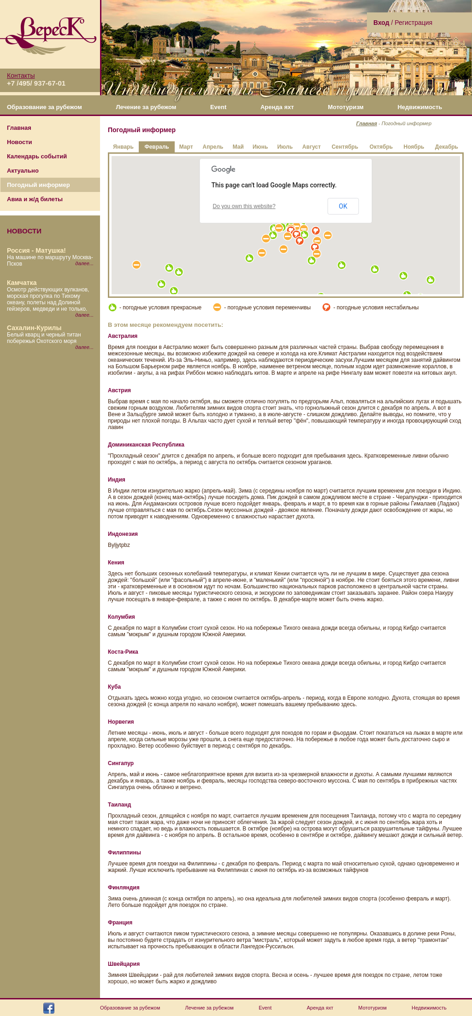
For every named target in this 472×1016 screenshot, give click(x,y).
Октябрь (381, 147)
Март (186, 147)
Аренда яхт (277, 107)
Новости (19, 142)
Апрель (212, 147)
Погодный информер (38, 184)
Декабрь (446, 147)
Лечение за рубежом (146, 107)
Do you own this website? (244, 206)
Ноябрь (414, 147)
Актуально (23, 170)
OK (343, 206)
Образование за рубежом (44, 107)
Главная (19, 127)
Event (218, 107)
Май (238, 147)
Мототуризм (346, 107)
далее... (84, 263)
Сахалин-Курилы (34, 327)
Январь (123, 147)
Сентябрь (344, 147)
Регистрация (413, 22)
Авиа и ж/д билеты (35, 199)
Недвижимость (419, 107)
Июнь (260, 147)
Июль (285, 147)
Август (311, 147)
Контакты (21, 75)
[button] (273, 235)
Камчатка (21, 282)
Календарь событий (37, 156)
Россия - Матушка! (36, 250)
